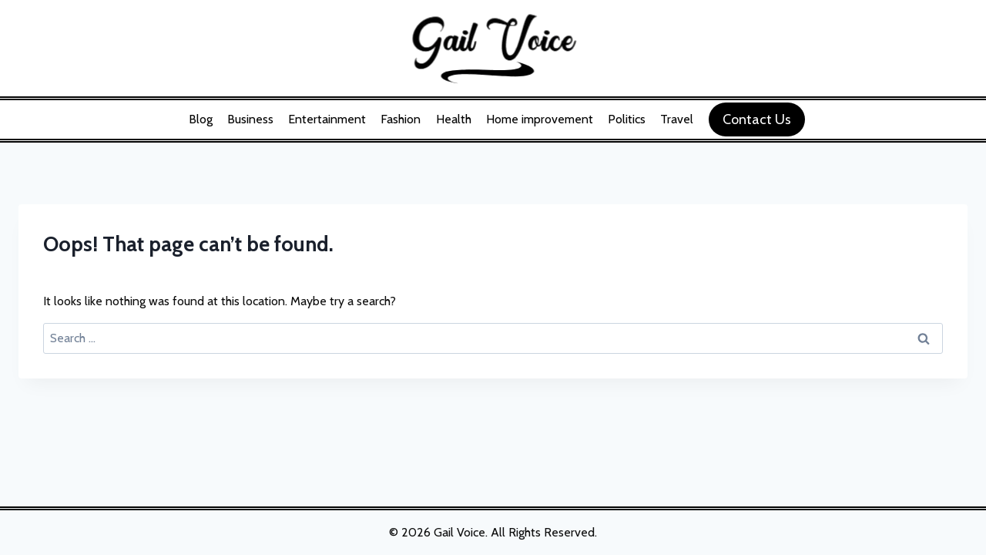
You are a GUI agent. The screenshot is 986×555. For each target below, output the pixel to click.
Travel (676, 119)
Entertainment (327, 119)
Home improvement (539, 119)
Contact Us (757, 119)
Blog (201, 119)
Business (250, 119)
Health (453, 119)
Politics (627, 119)
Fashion (401, 119)
